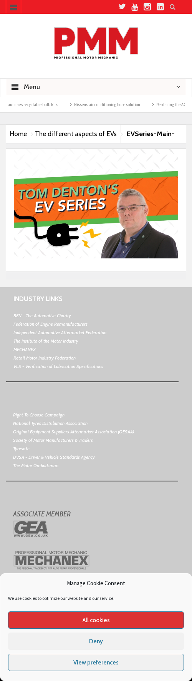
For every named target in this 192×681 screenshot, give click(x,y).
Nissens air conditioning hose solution (111, 104)
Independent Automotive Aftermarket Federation (59, 332)
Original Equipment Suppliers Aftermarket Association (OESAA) (73, 432)
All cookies (96, 620)
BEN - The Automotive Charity (42, 315)
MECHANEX (24, 349)
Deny (96, 641)
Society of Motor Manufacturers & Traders (53, 440)
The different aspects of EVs (76, 134)
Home (18, 134)
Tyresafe (21, 448)
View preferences (96, 662)
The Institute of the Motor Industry (45, 341)
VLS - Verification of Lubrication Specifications (58, 366)
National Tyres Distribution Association (50, 423)
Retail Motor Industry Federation (44, 358)
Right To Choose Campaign (39, 415)
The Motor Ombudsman (35, 465)
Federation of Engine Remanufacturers (50, 324)
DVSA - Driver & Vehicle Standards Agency (54, 457)
